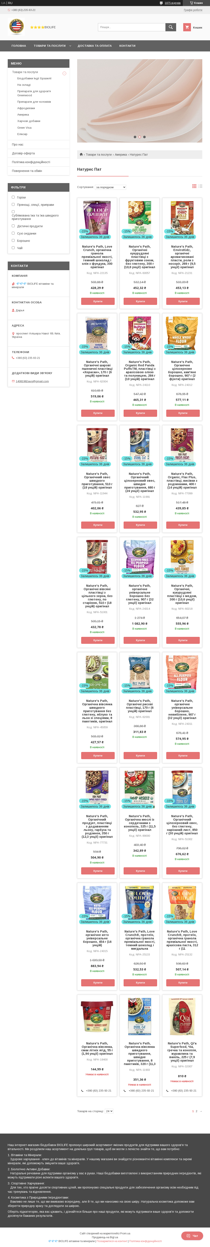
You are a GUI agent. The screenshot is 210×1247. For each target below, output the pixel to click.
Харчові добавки (28, 121)
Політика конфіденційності (31, 162)
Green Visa (24, 127)
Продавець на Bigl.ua (105, 1237)
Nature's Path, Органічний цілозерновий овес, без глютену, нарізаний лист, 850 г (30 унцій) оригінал (182, 824)
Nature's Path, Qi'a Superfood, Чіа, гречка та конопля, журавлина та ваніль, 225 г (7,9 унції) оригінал (182, 1052)
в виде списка (200, 187)
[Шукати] (170, 27)
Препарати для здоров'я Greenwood (34, 93)
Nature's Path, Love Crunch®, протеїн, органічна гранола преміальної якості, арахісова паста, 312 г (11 (182, 940)
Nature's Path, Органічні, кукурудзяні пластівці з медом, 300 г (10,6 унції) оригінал (182, 594)
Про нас (17, 144)
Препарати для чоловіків (34, 101)
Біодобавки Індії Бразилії (34, 78)
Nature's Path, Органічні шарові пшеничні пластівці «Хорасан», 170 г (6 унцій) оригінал (97, 368)
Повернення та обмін (27, 171)
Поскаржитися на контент (112, 1241)
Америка (121, 154)
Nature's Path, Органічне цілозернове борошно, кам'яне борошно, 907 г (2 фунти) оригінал (182, 370)
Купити (97, 301)
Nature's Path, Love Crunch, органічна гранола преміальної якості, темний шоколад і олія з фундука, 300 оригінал (97, 257)
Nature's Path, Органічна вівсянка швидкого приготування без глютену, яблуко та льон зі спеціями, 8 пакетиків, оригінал (97, 711)
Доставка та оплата (95, 45)
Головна (19, 45)
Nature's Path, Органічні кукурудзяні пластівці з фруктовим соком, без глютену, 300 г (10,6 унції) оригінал (139, 257)
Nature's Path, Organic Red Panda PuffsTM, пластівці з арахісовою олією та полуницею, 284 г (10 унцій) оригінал (140, 370)
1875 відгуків (173, 3)
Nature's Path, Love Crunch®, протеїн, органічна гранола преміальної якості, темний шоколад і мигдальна (139, 940)
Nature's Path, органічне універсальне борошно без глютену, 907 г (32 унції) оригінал (139, 594)
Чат (192, 1236)
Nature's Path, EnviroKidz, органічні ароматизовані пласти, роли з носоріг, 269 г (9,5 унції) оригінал (182, 257)
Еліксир (22, 134)
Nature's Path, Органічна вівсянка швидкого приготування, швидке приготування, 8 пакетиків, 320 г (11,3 (140, 1054)
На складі (24, 84)
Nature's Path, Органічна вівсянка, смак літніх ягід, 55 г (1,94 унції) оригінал (97, 1048)
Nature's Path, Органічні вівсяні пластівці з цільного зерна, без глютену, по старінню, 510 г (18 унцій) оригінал (97, 596)
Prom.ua (125, 1233)
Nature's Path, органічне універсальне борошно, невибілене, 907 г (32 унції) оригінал (182, 709)
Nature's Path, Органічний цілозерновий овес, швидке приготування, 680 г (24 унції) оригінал (139, 482)
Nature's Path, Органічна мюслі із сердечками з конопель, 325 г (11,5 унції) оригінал (140, 823)
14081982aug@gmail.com (32, 381)
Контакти (127, 45)
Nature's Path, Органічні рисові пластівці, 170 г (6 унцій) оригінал (139, 706)
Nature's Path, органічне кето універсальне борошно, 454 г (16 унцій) (97, 938)
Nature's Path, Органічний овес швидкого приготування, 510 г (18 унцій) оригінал (97, 480)
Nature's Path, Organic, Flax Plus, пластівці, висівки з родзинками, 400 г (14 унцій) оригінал (182, 480)
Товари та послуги (50, 45)
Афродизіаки (26, 108)
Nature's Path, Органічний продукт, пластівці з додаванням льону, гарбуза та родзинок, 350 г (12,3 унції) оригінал (97, 826)
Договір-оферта (23, 153)
